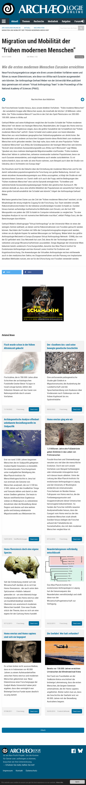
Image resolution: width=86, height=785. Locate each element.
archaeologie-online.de (11, 28)
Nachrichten (39, 28)
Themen (26, 21)
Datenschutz (31, 770)
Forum (77, 21)
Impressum (8, 770)
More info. (59, 782)
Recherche (39, 21)
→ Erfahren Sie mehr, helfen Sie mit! (19, 765)
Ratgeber (66, 21)
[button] (12, 272)
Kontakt (19, 770)
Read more (33, 409)
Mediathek (53, 21)
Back (43, 730)
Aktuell (14, 21)
